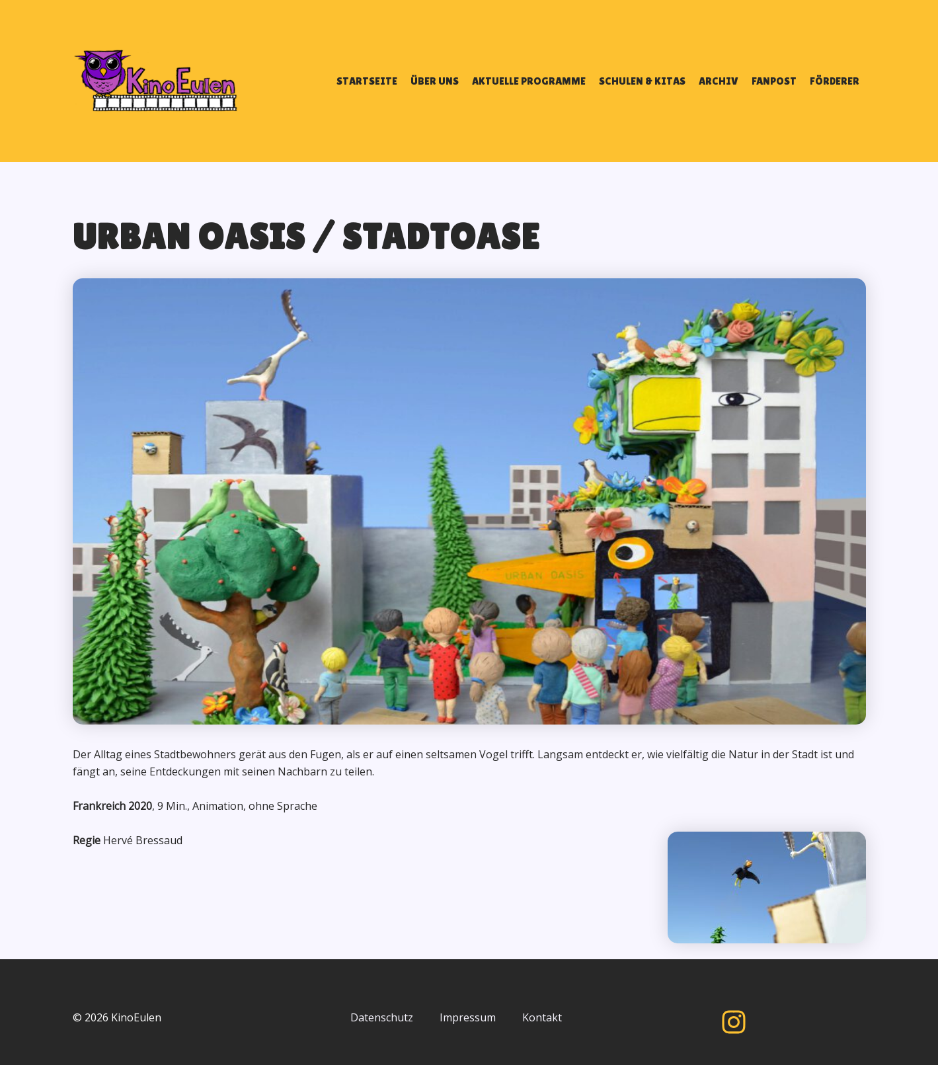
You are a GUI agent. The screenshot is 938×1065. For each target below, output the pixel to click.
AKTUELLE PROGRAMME (529, 81)
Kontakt (542, 1017)
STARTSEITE (366, 81)
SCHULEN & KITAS (642, 81)
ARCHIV (718, 81)
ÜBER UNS (434, 81)
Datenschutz (381, 1017)
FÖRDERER (834, 81)
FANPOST (774, 81)
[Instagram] (734, 1022)
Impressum (468, 1017)
